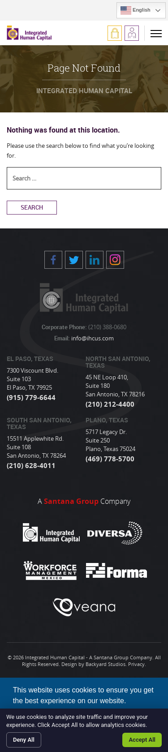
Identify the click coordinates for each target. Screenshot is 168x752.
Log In (115, 33)
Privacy (136, 664)
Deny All (23, 739)
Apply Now (132, 33)
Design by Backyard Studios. (94, 664)
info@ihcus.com (92, 338)
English (136, 10)
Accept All (142, 739)
